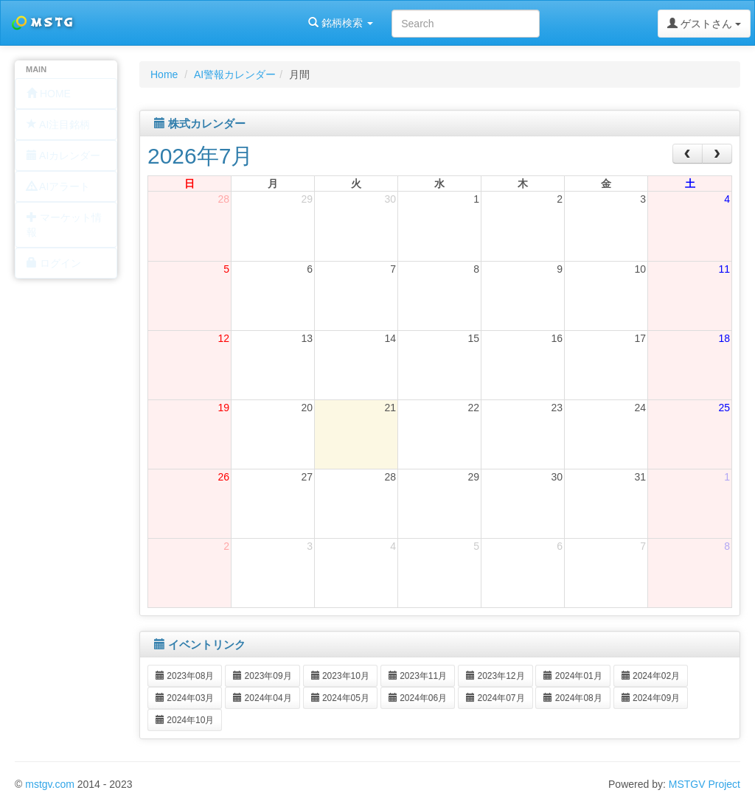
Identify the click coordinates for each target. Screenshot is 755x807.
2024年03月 (185, 698)
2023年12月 (495, 676)
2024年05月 (340, 698)
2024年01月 (572, 676)
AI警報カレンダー (235, 74)
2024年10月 (185, 720)
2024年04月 (262, 698)
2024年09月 (651, 698)
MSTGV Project (704, 784)
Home (164, 74)
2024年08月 (572, 698)
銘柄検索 (190, 23)
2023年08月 (185, 676)
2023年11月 (418, 676)
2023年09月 (262, 676)
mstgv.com (49, 784)
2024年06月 (418, 698)
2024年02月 (651, 676)
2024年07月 (495, 698)
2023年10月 (340, 676)
